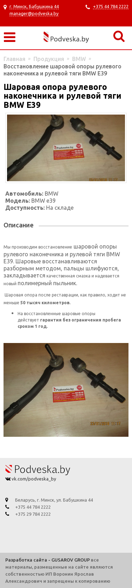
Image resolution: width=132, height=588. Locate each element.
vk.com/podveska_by (33, 478)
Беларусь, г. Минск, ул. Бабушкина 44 (54, 499)
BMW (79, 59)
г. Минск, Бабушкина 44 (34, 6)
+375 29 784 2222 (33, 514)
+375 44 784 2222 (110, 6)
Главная (14, 59)
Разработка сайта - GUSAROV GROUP (47, 559)
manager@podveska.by (34, 13)
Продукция (48, 59)
